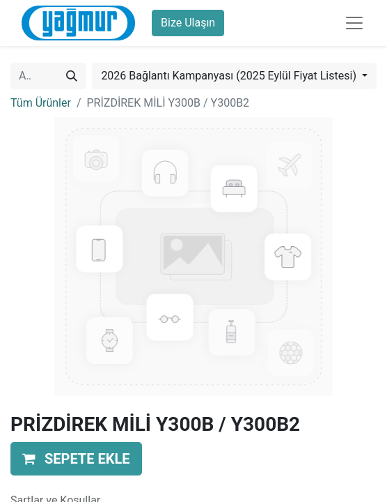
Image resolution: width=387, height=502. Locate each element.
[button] (76, 459)
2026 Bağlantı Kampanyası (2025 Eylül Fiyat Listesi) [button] (230, 75)
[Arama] (71, 76)
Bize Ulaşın (188, 22)
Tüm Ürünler (40, 102)
